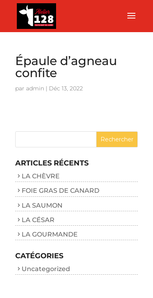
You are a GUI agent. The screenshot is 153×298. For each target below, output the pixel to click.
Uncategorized (46, 269)
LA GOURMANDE (50, 234)
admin (35, 88)
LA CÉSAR (38, 220)
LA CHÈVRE (41, 176)
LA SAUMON (42, 205)
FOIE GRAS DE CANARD (60, 190)
